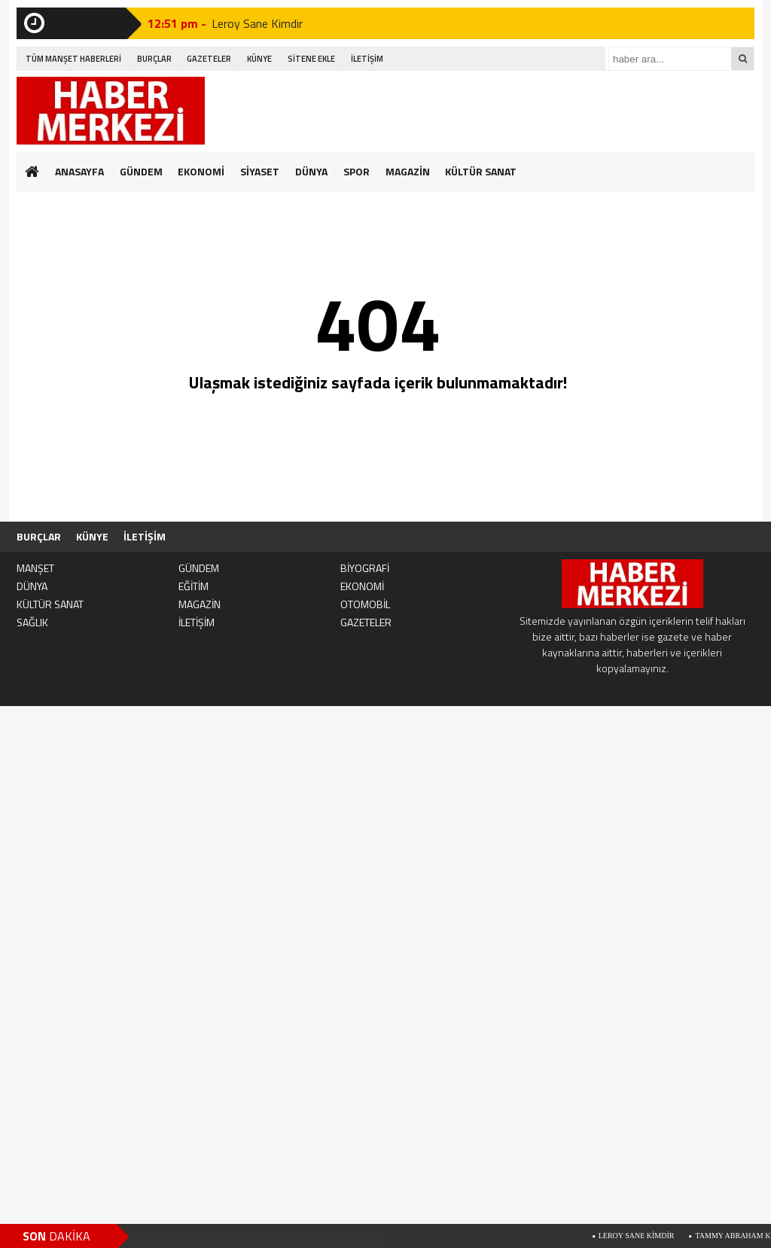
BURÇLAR (154, 59)
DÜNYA (311, 171)
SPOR (356, 171)
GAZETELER (209, 59)
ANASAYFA (79, 171)
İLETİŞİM (367, 59)
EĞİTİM (193, 586)
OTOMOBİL (365, 604)
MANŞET (35, 568)
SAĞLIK (32, 622)
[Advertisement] (480, 111)
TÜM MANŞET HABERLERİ (73, 59)
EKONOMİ (201, 171)
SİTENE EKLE (311, 59)
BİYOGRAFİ (364, 568)
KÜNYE (259, 59)
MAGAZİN (408, 171)
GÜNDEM (141, 171)
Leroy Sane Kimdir (257, 23)
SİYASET (259, 171)
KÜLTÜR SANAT (481, 171)
